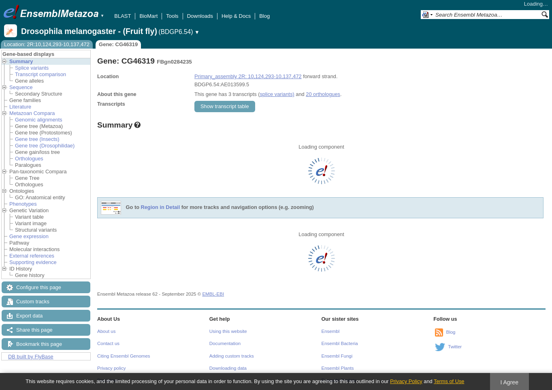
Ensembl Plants (338, 368)
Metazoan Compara (32, 113)
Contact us (108, 343)
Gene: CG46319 (118, 44)
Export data (29, 316)
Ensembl (331, 331)
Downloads (200, 16)
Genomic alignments (38, 120)
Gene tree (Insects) (37, 139)
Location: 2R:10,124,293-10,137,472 (47, 44)
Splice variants (32, 68)
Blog (264, 16)
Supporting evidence (33, 262)
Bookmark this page (39, 344)
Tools (172, 16)
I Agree (509, 382)
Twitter (455, 346)
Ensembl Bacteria (340, 343)
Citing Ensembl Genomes (123, 356)
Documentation (225, 343)
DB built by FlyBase (30, 357)
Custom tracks (32, 301)
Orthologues (29, 159)
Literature (20, 107)
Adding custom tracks (231, 356)
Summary (21, 61)
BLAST (122, 16)
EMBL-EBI (213, 294)
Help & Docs (236, 16)
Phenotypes (23, 204)
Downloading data (228, 368)
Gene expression (29, 236)
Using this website (228, 331)
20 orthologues (323, 94)
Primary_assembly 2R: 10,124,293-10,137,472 (248, 76)
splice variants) (277, 94)
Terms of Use (449, 381)
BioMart (148, 16)
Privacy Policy (406, 381)
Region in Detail (160, 208)
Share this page (34, 330)
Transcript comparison (40, 74)
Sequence (21, 87)
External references (31, 256)
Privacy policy (111, 368)
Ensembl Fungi (337, 356)
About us (106, 331)
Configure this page (38, 287)
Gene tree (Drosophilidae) (45, 146)
